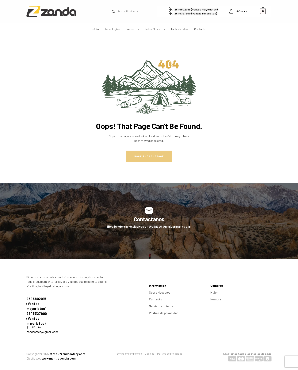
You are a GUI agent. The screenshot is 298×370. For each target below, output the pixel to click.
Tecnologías (112, 29)
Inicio (95, 29)
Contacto (200, 29)
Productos (132, 29)
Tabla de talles (180, 29)
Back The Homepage (149, 156)
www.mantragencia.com (59, 358)
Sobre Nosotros (155, 29)
